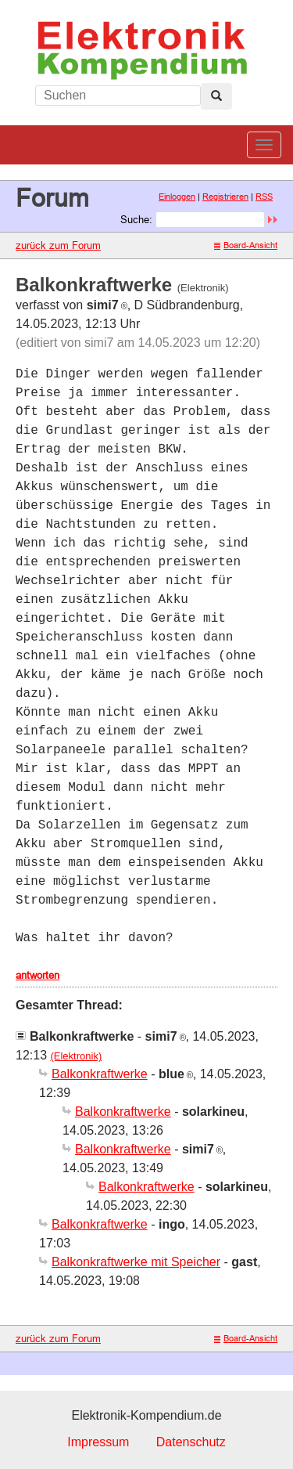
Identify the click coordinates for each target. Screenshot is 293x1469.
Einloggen (177, 196)
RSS (264, 196)
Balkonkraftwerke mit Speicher (136, 1262)
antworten (37, 975)
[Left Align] (216, 96)
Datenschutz (191, 1442)
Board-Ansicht (245, 245)
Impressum (98, 1442)
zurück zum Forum (58, 245)
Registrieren (225, 196)
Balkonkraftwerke (100, 1074)
